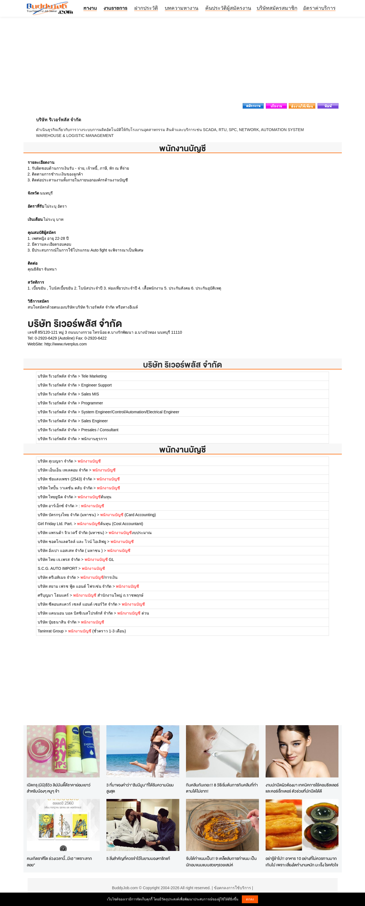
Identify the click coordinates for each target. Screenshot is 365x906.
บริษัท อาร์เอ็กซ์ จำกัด (56, 506)
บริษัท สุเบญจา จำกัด (55, 461)
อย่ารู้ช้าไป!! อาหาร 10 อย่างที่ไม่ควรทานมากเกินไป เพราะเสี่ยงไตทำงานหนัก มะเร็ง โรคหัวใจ (302, 861)
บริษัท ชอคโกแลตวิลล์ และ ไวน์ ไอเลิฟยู (72, 541)
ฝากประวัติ (146, 8)
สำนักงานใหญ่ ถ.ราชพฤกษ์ (108, 595)
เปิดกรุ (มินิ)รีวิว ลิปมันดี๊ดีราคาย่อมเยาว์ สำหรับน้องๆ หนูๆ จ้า (58, 788)
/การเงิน (99, 577)
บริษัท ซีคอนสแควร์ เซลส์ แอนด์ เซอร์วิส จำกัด (78, 604)
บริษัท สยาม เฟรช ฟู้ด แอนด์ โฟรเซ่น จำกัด (74, 586)
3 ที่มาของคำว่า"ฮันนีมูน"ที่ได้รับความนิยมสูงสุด (140, 788)
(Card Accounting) (128, 515)
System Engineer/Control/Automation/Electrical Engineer (130, 412)
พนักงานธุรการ (94, 439)
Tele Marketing (94, 376)
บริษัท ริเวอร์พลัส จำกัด (182, 364)
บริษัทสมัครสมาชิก (277, 8)
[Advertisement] (183, 61)
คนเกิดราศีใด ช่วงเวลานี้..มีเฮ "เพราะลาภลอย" (59, 861)
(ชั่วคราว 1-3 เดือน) (97, 631)
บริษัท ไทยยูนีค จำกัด (55, 497)
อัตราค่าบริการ (319, 8)
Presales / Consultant (99, 430)
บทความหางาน (181, 8)
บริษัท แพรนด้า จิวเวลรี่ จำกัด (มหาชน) (71, 532)
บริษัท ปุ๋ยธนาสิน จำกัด (57, 622)
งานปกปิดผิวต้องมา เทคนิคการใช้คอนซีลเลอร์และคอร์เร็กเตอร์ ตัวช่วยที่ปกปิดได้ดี (302, 788)
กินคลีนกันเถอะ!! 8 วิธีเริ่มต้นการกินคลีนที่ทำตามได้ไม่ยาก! (222, 788)
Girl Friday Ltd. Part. (55, 523)
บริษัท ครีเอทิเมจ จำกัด (57, 577)
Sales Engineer (94, 421)
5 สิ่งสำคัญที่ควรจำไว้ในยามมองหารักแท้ (138, 858)
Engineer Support (96, 385)
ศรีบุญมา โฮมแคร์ (53, 595)
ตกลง (250, 899)
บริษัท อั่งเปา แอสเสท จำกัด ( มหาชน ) (71, 550)
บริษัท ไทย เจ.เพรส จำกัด (59, 559)
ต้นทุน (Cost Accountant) (110, 523)
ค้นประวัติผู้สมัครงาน (228, 8)
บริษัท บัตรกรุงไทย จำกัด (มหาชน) (67, 515)
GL (99, 559)
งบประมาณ (130, 532)
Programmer (92, 403)
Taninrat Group (51, 631)
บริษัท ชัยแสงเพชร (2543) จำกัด (65, 479)
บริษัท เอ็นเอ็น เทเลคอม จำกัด (63, 470)
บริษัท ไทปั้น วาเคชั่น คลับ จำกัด (65, 488)
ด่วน (133, 613)
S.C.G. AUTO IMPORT (57, 568)
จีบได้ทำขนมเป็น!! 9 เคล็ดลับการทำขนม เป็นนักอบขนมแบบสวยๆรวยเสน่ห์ (221, 861)
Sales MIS (90, 394)
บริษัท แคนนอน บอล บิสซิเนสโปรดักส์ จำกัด (75, 613)
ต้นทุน (94, 497)
